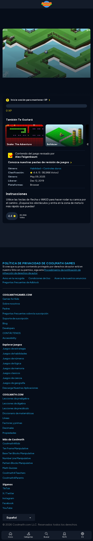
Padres (6, 308)
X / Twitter (8, 493)
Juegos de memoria (13, 368)
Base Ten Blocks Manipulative (18, 453)
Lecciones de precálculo (16, 408)
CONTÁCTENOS (12, 333)
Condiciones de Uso (39, 278)
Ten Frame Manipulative (15, 448)
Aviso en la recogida (13, 278)
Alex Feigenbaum (26, 156)
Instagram (8, 498)
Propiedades (9, 433)
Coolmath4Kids (11, 443)
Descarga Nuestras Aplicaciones (20, 388)
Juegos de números (13, 358)
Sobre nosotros (11, 303)
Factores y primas (12, 423)
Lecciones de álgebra (14, 403)
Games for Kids (11, 298)
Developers (9, 328)
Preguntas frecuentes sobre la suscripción (25, 313)
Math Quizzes (10, 468)
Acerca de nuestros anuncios (70, 278)
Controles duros (52, 168)
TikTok (6, 488)
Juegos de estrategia (14, 348)
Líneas (6, 418)
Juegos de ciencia (12, 378)
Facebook (8, 503)
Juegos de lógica (12, 363)
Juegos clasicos (11, 373)
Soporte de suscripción (15, 318)
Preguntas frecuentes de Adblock (21, 282)
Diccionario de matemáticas (18, 413)
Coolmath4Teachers (14, 473)
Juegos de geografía (14, 383)
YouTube (7, 508)
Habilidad (35, 168)
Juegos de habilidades (15, 353)
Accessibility (9, 338)
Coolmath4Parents (13, 477)
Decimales (8, 428)
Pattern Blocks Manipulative (18, 463)
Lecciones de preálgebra (16, 398)
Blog (5, 323)
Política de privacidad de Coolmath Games (39, 263)
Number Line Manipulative (17, 458)
